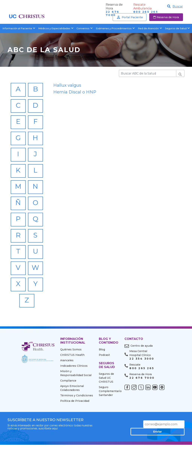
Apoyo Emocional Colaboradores (72, 407)
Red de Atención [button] (150, 28)
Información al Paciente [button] (18, 28)
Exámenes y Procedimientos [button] (115, 28)
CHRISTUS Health (72, 374)
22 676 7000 (141, 397)
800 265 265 (145, 12)
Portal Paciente (129, 17)
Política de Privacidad (74, 420)
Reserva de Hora (166, 17)
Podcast (104, 374)
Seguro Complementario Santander (109, 410)
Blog (102, 369)
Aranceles (67, 380)
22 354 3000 (141, 378)
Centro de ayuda (141, 365)
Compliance (68, 400)
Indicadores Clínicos (74, 385)
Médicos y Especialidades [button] (55, 28)
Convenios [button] (84, 28)
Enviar (171, 443)
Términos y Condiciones (76, 415)
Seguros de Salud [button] (177, 28)
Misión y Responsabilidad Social (76, 393)
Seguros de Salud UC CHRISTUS (106, 397)
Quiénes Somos (71, 369)
